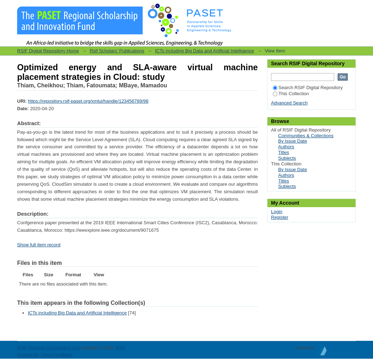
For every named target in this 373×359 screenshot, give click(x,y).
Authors (286, 146)
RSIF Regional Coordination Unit (48, 347)
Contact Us (28, 354)
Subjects (287, 158)
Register (279, 217)
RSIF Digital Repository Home (48, 50)
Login (350, 8)
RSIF (121, 347)
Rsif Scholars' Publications (117, 50)
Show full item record (38, 244)
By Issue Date (292, 141)
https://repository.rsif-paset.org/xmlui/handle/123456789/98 (88, 101)
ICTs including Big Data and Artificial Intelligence (204, 50)
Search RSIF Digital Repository (308, 87)
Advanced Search (289, 103)
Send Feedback (57, 354)
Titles (283, 152)
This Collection (291, 93)
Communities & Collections (305, 135)
